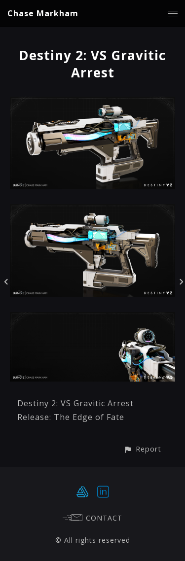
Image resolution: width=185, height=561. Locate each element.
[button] (142, 449)
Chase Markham (42, 13)
